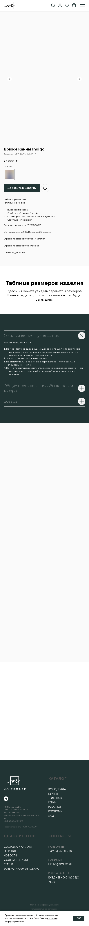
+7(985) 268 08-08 (60, 851)
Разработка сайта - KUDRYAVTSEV (20, 827)
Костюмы (55, 811)
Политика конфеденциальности (44, 904)
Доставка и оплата (18, 846)
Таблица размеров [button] (15, 199)
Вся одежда (57, 789)
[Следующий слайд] (79, 79)
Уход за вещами (16, 860)
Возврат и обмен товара (21, 868)
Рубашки (54, 807)
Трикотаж (55, 798)
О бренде (10, 851)
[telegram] (6, 798)
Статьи (8, 864)
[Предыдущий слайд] (9, 79)
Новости (10, 855)
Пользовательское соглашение (44, 908)
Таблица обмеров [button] (14, 202)
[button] (53, 5)
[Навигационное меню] (82, 5)
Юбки (52, 802)
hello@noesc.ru (60, 864)
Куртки (53, 793)
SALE (51, 815)
